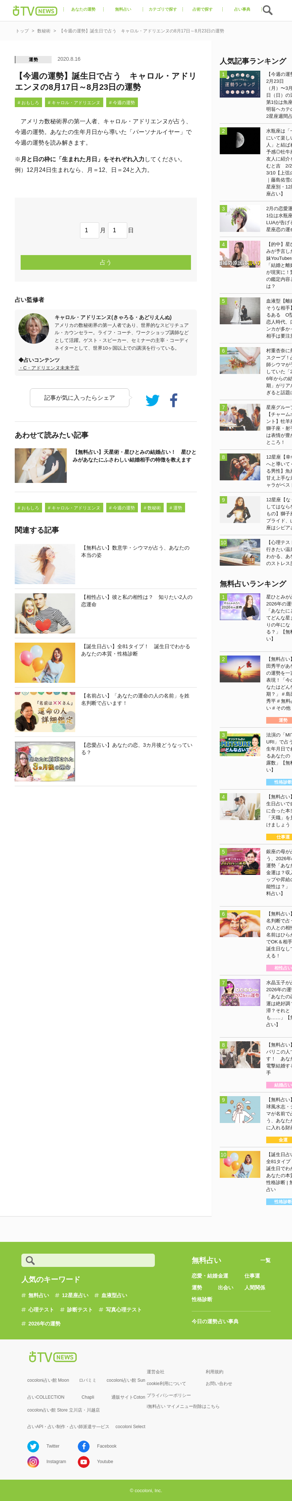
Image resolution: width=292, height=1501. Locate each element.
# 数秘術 (152, 508)
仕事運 (252, 1276)
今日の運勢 (205, 1321)
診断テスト (80, 1310)
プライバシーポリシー (169, 1395)
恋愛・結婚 (205, 1276)
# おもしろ (28, 102)
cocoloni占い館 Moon (48, 1380)
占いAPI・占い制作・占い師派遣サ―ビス (68, 1426)
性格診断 (202, 1299)
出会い (225, 1287)
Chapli (87, 1397)
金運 (223, 1276)
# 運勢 (176, 508)
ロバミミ (88, 1380)
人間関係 (254, 1287)
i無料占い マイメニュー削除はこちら (183, 1406)
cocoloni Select (130, 1426)
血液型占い (114, 1295)
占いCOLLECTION (46, 1397)
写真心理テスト (124, 1310)
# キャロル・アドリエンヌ (74, 102)
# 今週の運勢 (122, 102)
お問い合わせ (219, 1383)
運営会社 (155, 1371)
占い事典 (228, 1321)
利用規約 (214, 1371)
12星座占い (75, 1295)
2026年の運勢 (44, 1324)
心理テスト (41, 1310)
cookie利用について (166, 1383)
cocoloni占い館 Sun (126, 1380)
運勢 (33, 59)
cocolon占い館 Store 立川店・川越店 (63, 1410)
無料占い (38, 1295)
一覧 (265, 1260)
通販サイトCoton (128, 1397)
